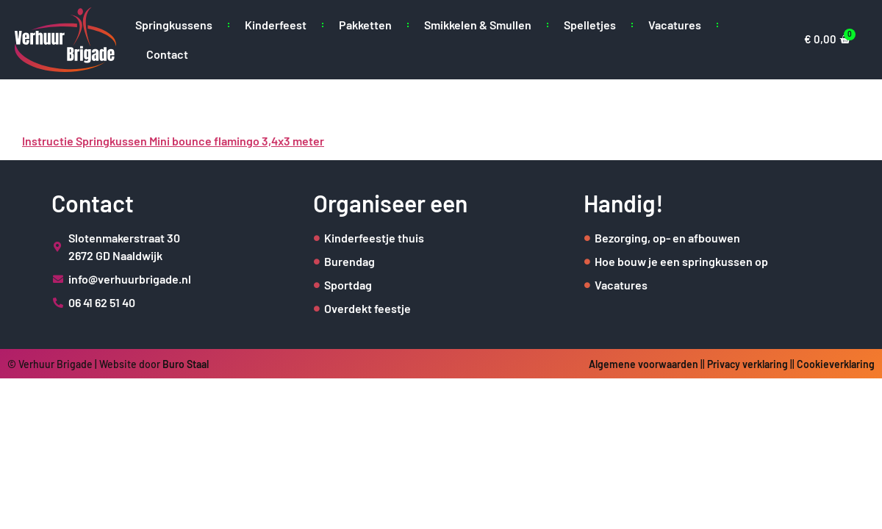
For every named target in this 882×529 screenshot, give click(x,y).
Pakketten (365, 25)
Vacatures (674, 25)
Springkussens (173, 25)
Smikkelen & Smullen (477, 25)
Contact (167, 54)
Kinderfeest (275, 25)
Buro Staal (185, 364)
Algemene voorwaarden (643, 364)
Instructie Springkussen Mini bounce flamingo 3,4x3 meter (173, 141)
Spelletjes (590, 25)
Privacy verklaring (747, 364)
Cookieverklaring (836, 364)
